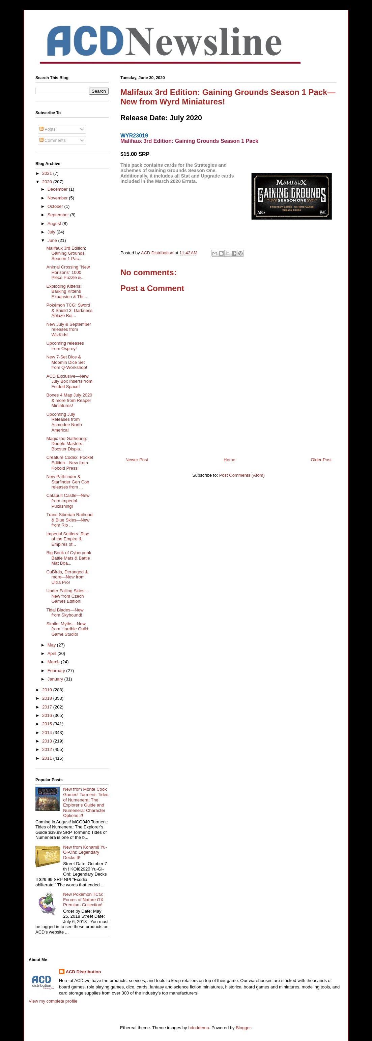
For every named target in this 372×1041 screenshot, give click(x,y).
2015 (47, 723)
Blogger (243, 1027)
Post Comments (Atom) (242, 475)
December (58, 189)
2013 (47, 741)
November (58, 197)
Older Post (321, 459)
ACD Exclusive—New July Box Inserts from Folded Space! (69, 381)
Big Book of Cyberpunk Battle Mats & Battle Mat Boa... (68, 558)
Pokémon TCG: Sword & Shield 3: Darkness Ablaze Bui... (69, 310)
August (55, 223)
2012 (47, 749)
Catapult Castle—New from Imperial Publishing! (67, 500)
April (53, 653)
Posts (47, 129)
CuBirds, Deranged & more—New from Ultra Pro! (67, 577)
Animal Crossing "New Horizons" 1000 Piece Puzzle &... (68, 272)
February (57, 670)
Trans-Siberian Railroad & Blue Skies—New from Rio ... (69, 520)
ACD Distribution (83, 971)
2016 (47, 715)
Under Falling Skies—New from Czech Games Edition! (67, 596)
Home (229, 459)
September (59, 214)
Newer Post (136, 459)
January (56, 679)
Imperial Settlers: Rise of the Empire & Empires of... (67, 539)
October (56, 206)
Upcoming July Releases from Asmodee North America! (64, 422)
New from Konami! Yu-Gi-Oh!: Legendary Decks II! (85, 852)
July (52, 231)
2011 (47, 758)
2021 (47, 173)
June (53, 240)
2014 (47, 732)
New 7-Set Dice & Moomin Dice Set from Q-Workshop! (66, 362)
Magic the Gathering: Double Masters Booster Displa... (66, 443)
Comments (52, 140)
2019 (47, 689)
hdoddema (198, 1027)
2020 (47, 181)
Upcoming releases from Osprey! (65, 346)
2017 (47, 706)
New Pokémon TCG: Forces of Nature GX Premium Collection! (83, 899)
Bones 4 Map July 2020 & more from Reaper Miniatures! (69, 400)
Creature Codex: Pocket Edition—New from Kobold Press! (69, 462)
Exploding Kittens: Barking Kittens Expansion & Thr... (66, 291)
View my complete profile (53, 1001)
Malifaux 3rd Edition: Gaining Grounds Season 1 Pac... (66, 253)
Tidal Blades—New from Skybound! (64, 612)
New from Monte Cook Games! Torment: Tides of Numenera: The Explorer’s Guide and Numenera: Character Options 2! (85, 802)
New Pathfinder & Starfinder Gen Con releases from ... (67, 482)
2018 (47, 698)
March (54, 661)
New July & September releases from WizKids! (68, 329)
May (52, 645)
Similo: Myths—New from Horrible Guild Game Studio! (67, 629)
